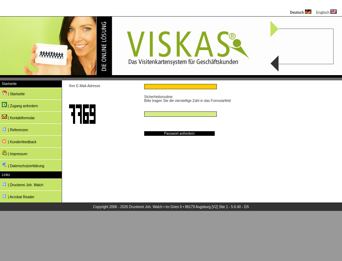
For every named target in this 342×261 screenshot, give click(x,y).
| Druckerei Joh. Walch (22, 184)
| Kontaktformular (18, 117)
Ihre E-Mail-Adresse (84, 86)
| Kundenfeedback (19, 141)
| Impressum (15, 153)
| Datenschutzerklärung (23, 165)
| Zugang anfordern (20, 105)
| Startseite (13, 93)
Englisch (326, 12)
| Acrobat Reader (18, 196)
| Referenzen (15, 129)
